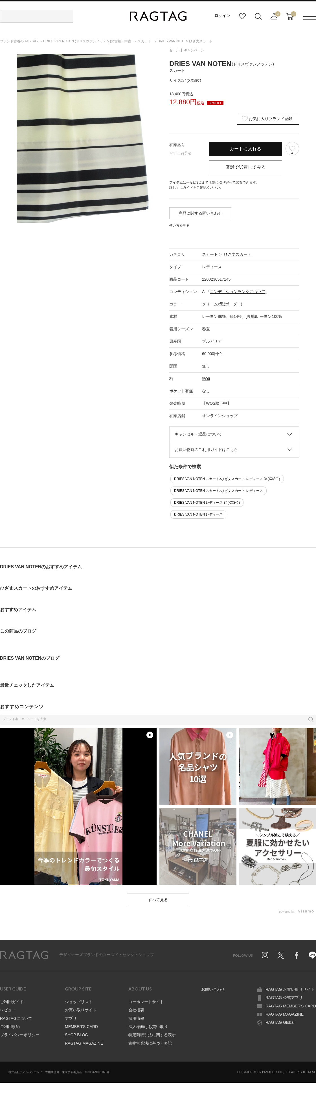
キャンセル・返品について (198, 434)
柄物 (206, 378)
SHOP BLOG (76, 1035)
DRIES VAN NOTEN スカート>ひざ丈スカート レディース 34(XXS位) (227, 479)
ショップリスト (79, 1002)
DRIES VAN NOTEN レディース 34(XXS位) (207, 503)
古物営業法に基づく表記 (150, 1043)
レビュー (8, 1010)
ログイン (222, 15)
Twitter (280, 955)
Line (312, 955)
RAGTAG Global (279, 1022)
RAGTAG (24, 955)
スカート (210, 254)
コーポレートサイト (146, 1002)
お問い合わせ (213, 989)
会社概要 (136, 1010)
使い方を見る (179, 226)
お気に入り (242, 16)
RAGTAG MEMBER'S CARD (290, 1006)
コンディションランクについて (237, 291)
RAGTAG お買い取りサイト (290, 989)
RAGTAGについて (16, 1018)
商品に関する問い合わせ (200, 213)
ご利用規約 (10, 1026)
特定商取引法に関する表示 (152, 1035)
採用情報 (136, 1018)
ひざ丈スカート (237, 254)
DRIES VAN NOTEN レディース (198, 514)
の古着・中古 (87, 41)
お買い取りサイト (80, 1010)
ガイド (188, 188)
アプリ (71, 1018)
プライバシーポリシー (20, 1035)
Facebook (296, 955)
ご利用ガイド (12, 1002)
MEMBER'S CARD (81, 1026)
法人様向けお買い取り (148, 1026)
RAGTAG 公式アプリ (284, 997)
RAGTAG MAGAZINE (84, 1043)
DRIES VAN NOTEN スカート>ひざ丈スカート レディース (218, 491)
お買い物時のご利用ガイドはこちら (206, 449)
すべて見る (158, 899)
